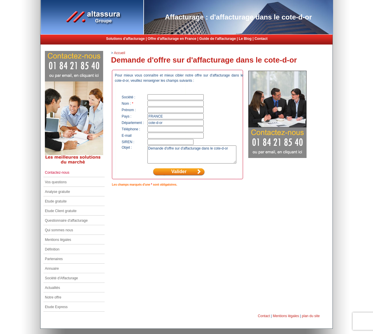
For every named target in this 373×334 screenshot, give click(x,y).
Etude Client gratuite (61, 211)
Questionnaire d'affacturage (66, 220)
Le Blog (245, 39)
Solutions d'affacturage (125, 39)
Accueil (119, 53)
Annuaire (52, 269)
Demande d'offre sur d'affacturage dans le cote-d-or (191, 154)
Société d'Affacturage (61, 278)
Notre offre (53, 297)
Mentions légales (58, 240)
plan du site (311, 316)
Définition (52, 249)
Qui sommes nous (59, 230)
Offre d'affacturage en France (172, 39)
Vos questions (56, 182)
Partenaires (54, 259)
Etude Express (56, 307)
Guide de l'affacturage (217, 39)
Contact (261, 39)
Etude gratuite (56, 201)
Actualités (52, 288)
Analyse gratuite (57, 192)
